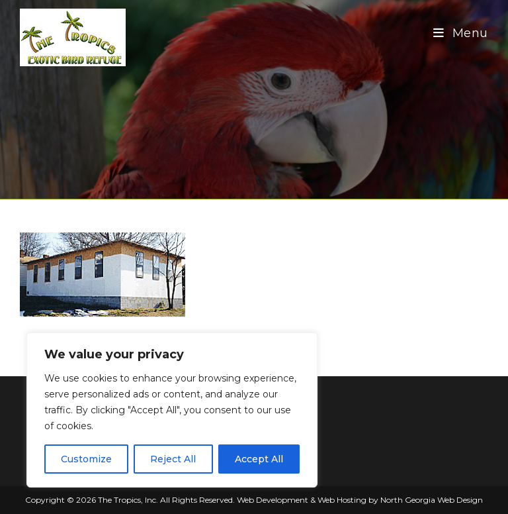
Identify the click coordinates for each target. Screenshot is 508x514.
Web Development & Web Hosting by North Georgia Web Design (360, 500)
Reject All (173, 459)
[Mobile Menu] (460, 33)
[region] (172, 410)
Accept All (259, 459)
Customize (86, 459)
